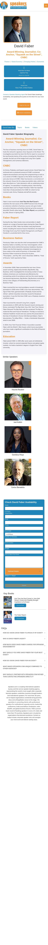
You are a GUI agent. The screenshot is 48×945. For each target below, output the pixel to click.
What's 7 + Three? (11, 576)
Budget (7, 548)
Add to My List (24, 105)
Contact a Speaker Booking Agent (14, 94)
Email (7, 519)
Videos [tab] (35, 127)
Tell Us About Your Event (12, 554)
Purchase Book (20, 605)
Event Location (9, 543)
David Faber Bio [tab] (8, 127)
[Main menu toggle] (46, 6)
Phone (7, 525)
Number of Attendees (11, 537)
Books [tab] (27, 127)
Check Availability (24, 113)
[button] (24, 571)
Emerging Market (29, 62)
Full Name (7, 511)
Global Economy (16, 62)
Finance (7, 62)
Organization (9, 513)
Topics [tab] (19, 127)
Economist (40, 62)
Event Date (8, 531)
